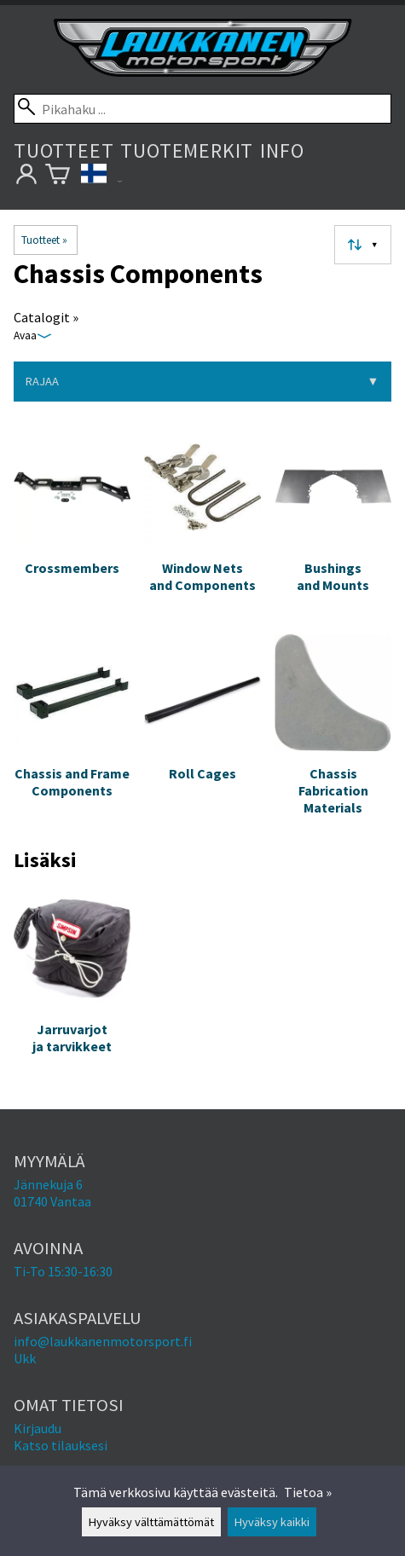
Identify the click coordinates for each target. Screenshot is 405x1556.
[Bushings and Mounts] (333, 525)
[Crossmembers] (72, 525)
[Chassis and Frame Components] (72, 732)
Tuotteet (63, 150)
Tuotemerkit (186, 150)
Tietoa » (308, 1492)
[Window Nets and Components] (202, 525)
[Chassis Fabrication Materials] (333, 732)
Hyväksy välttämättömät (151, 1522)
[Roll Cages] (202, 732)
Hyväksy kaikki (272, 1522)
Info (282, 150)
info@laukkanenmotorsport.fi (103, 1341)
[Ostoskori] (57, 177)
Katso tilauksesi (60, 1445)
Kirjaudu (37, 1428)
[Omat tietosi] (26, 177)
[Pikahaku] (202, 109)
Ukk (25, 1358)
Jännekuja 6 (48, 1184)
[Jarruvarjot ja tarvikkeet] (72, 986)
